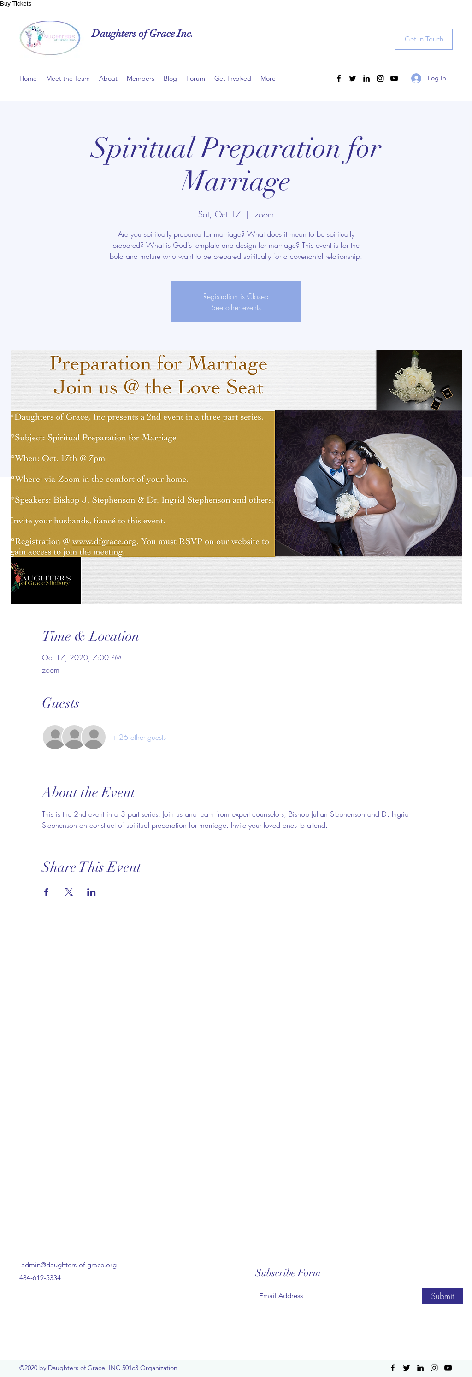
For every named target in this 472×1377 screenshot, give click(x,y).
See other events (236, 307)
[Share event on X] (69, 892)
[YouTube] (394, 78)
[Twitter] (352, 78)
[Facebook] (338, 78)
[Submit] (442, 1296)
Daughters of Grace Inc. (143, 33)
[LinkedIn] (366, 78)
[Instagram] (380, 78)
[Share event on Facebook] (46, 892)
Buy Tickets (15, 3)
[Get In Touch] (424, 39)
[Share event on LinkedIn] (91, 892)
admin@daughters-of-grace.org (69, 1264)
